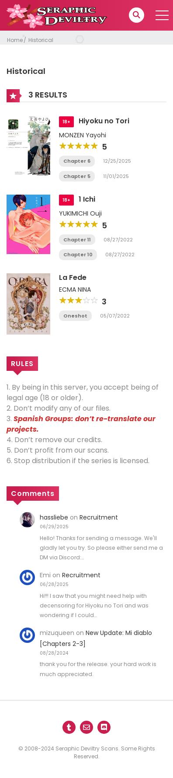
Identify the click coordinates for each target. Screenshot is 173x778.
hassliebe (54, 517)
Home (15, 40)
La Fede (72, 277)
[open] (162, 15)
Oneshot (75, 315)
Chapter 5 (76, 176)
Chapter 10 (78, 254)
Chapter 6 (76, 160)
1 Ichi (87, 199)
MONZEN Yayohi (82, 135)
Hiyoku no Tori (104, 121)
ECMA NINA (75, 289)
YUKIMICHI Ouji (80, 213)
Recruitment (99, 517)
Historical (40, 40)
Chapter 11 (77, 239)
